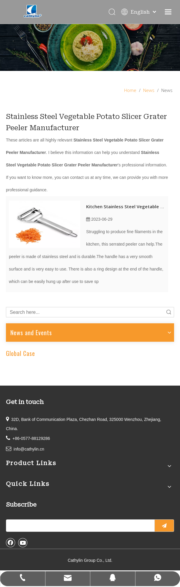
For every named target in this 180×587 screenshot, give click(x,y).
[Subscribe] (164, 525)
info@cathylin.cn (29, 449)
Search (169, 312)
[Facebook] (10, 542)
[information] (90, 47)
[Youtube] (23, 542)
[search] (79, 526)
